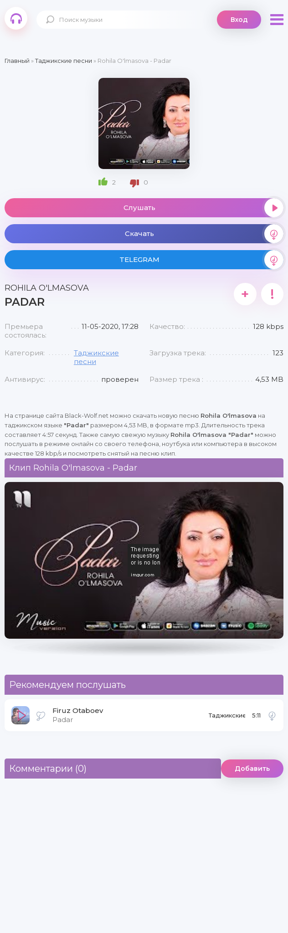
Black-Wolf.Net (16, 18)
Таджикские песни (227, 718)
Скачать (204, 233)
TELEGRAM (201, 259)
